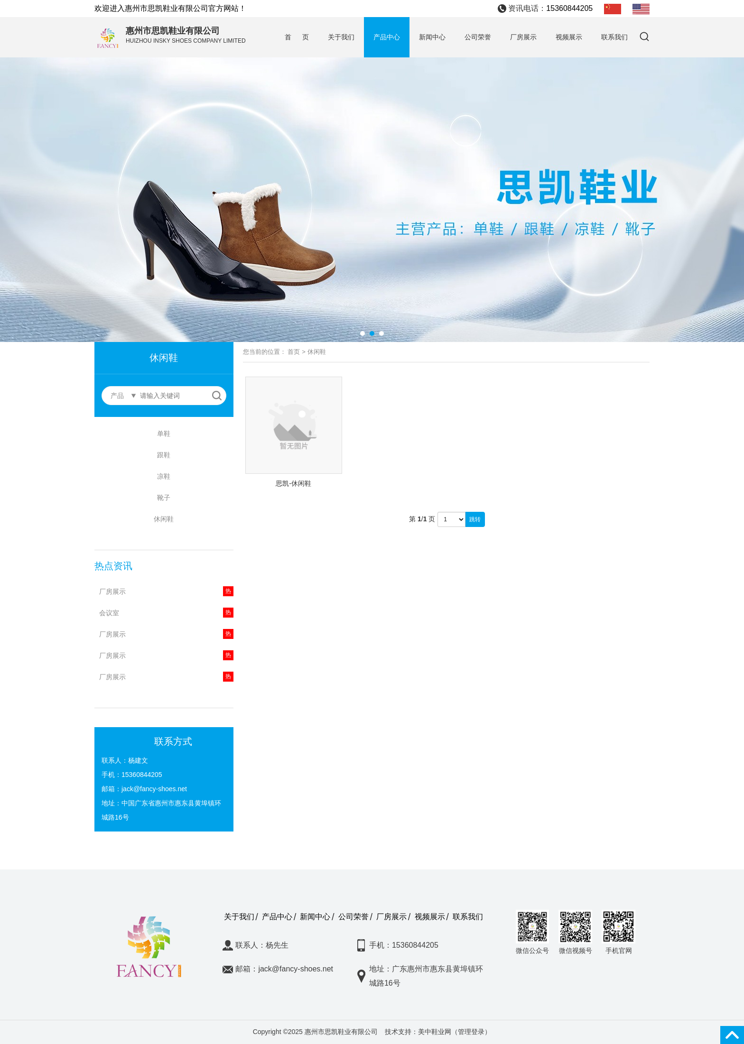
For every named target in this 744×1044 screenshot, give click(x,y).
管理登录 (471, 1031)
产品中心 (386, 37)
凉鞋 (163, 476)
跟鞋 (163, 455)
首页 (294, 351)
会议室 (109, 613)
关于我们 (341, 37)
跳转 (475, 519)
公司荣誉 (478, 37)
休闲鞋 (164, 519)
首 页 (297, 37)
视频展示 (569, 37)
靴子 (163, 497)
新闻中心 (432, 37)
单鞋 (163, 433)
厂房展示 (523, 37)
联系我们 (614, 37)
